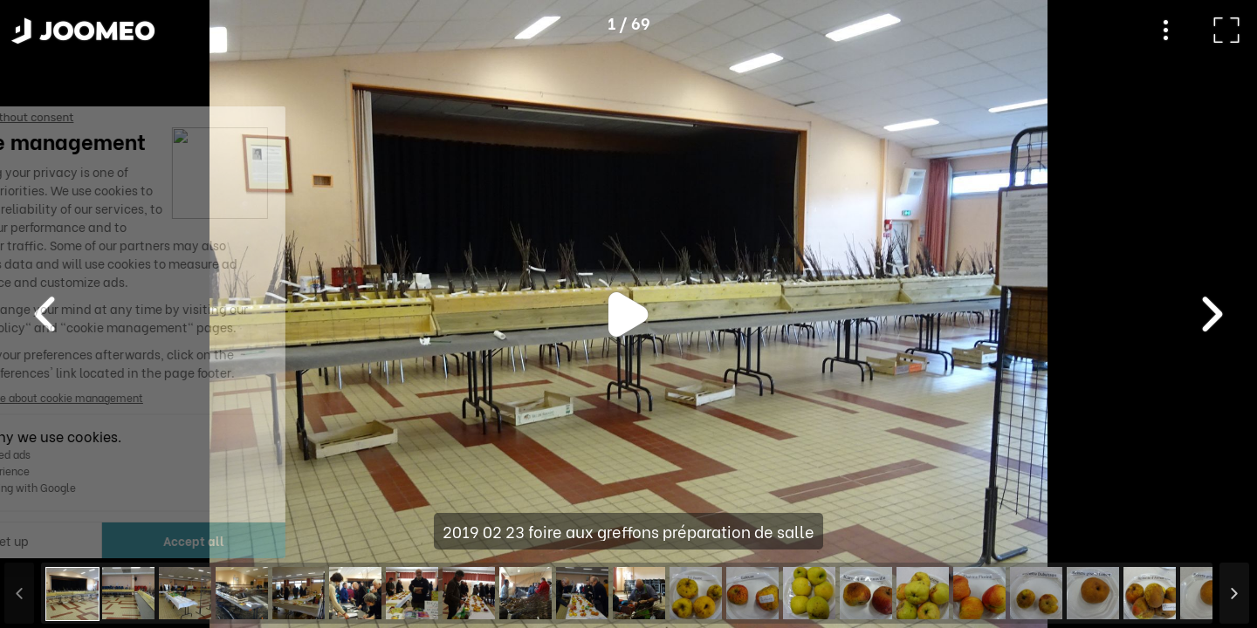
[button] (46, 538)
